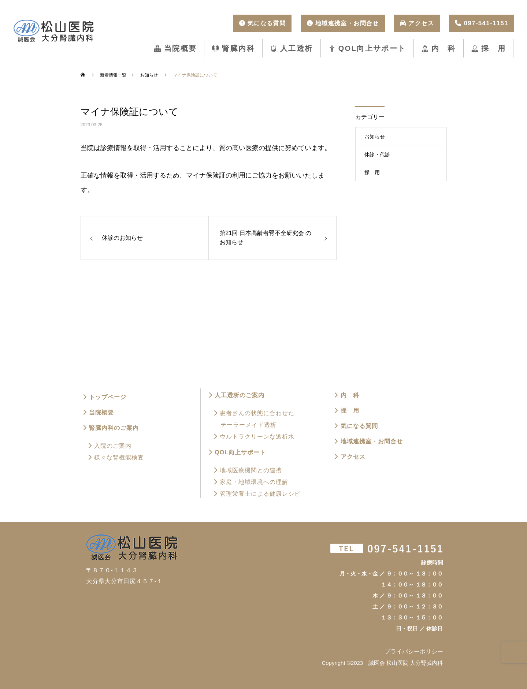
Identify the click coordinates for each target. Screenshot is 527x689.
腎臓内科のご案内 (110, 428)
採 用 (493, 48)
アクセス (349, 457)
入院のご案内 (109, 446)
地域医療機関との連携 (247, 470)
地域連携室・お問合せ (368, 441)
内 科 (443, 48)
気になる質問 (356, 426)
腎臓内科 (238, 48)
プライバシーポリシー (414, 651)
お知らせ (374, 136)
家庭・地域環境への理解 (250, 482)
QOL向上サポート (372, 48)
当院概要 (180, 48)
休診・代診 (377, 154)
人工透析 (296, 48)
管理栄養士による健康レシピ (257, 494)
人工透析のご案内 (236, 395)
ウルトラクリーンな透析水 (253, 436)
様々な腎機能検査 (116, 457)
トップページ (104, 397)
